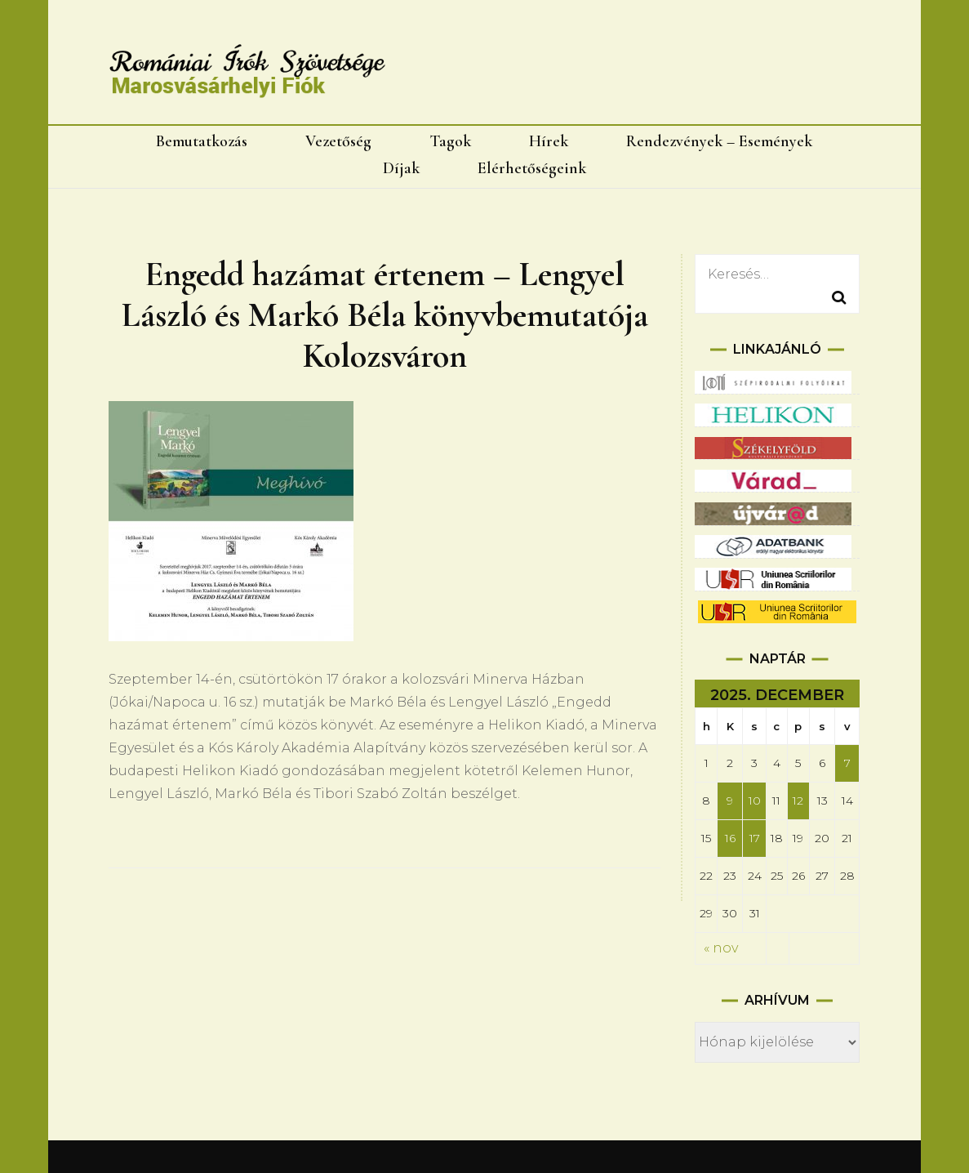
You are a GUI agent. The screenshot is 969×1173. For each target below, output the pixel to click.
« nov (721, 948)
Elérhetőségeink (532, 168)
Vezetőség (338, 141)
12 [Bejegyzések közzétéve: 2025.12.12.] (798, 800)
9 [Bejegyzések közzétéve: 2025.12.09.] (730, 800)
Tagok (450, 141)
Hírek (548, 141)
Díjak (401, 168)
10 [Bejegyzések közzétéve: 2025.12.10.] (755, 800)
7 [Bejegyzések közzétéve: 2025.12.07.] (847, 763)
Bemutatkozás (201, 141)
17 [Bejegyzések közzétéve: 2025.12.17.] (754, 838)
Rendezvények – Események (719, 141)
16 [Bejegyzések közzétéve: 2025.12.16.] (730, 838)
